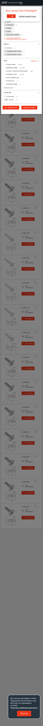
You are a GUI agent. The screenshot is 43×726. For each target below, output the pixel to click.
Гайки (8, 21)
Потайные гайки (11, 84)
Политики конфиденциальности (23, 708)
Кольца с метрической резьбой (17, 71)
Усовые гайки (10, 64)
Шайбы (8, 28)
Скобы (8, 31)
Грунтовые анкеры (12, 35)
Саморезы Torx (11, 74)
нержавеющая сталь (12, 51)
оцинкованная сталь (12, 54)
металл (8, 48)
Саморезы (9, 25)
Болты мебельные (12, 77)
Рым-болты (10, 81)
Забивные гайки (11, 68)
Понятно (24, 713)
